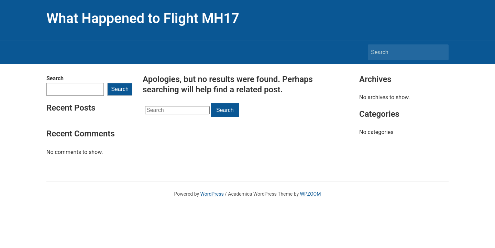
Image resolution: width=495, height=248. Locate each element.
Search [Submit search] (440, 52)
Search (55, 78)
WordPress (212, 194)
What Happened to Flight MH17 (142, 18)
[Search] (401, 52)
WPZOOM (310, 194)
